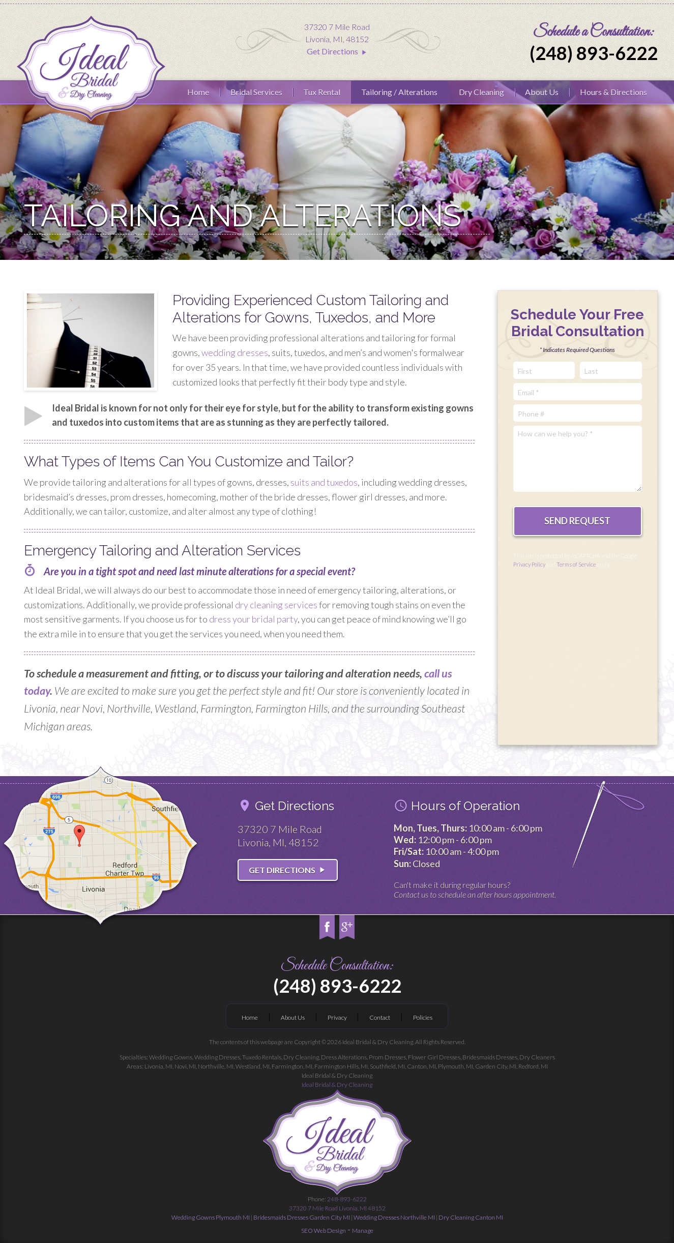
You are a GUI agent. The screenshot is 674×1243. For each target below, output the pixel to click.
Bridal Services (256, 92)
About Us (542, 92)
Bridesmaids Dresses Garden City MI (301, 1217)
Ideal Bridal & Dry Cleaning (337, 1084)
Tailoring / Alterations (399, 92)
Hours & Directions (613, 92)
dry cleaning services (276, 604)
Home (198, 92)
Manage (362, 1230)
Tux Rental (321, 92)
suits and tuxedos (324, 482)
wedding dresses (234, 352)
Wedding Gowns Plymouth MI (210, 1217)
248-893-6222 (337, 1204)
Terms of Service (576, 564)
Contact (379, 1017)
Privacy (337, 1017)
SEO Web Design (323, 1230)
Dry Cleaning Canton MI (470, 1217)
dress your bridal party (253, 619)
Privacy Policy (529, 564)
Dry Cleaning (481, 92)
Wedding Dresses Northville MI (394, 1217)
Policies (422, 1017)
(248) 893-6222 (594, 53)
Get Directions (337, 51)
